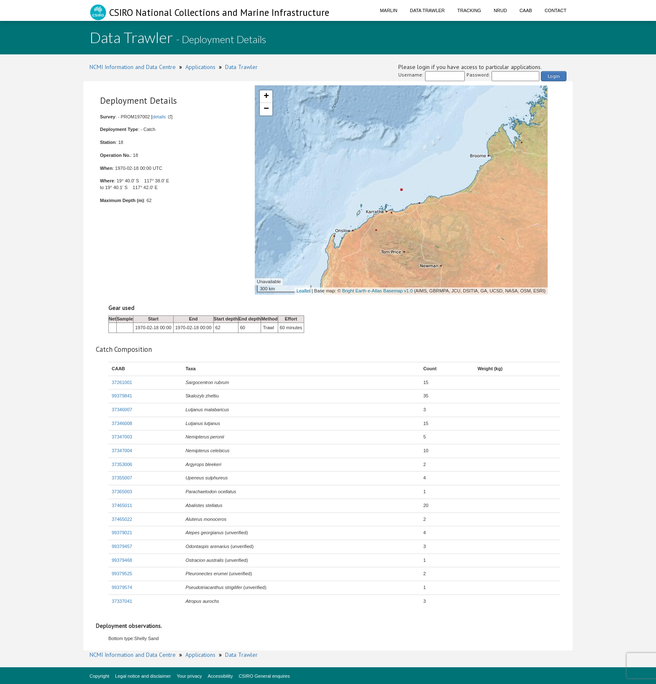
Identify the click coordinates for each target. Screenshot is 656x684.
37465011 (122, 505)
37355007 (122, 477)
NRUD (500, 10)
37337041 (122, 601)
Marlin (388, 10)
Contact (555, 10)
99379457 (122, 546)
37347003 (122, 436)
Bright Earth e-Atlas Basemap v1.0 (377, 290)
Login (554, 76)
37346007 (122, 409)
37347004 (122, 450)
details (159, 116)
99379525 (122, 573)
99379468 (122, 560)
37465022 (122, 519)
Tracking (469, 10)
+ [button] (266, 96)
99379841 (122, 395)
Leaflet (303, 290)
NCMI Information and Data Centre (133, 67)
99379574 (122, 587)
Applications (200, 67)
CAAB (526, 10)
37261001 (122, 382)
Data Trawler (427, 10)
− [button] (266, 109)
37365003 (122, 491)
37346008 (122, 423)
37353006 (122, 464)
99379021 (122, 532)
